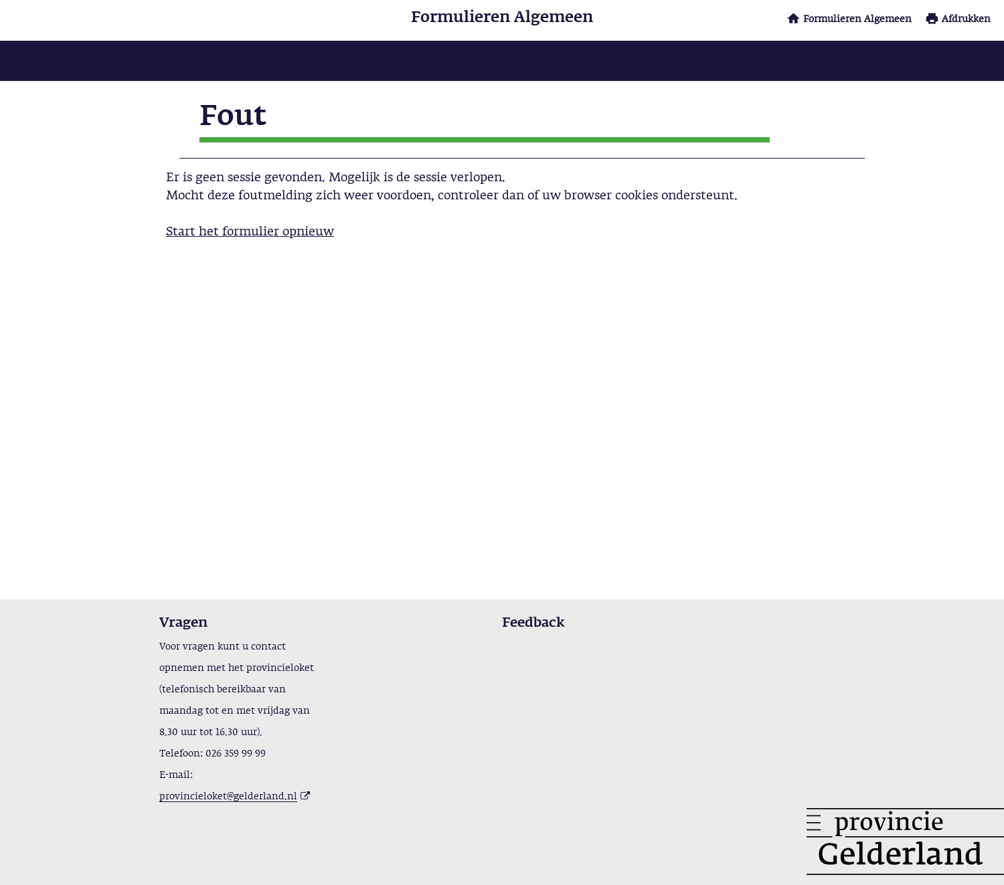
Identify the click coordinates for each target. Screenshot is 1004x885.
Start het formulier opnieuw (250, 232)
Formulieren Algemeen (857, 19)
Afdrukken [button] (966, 19)
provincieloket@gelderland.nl (228, 796)
